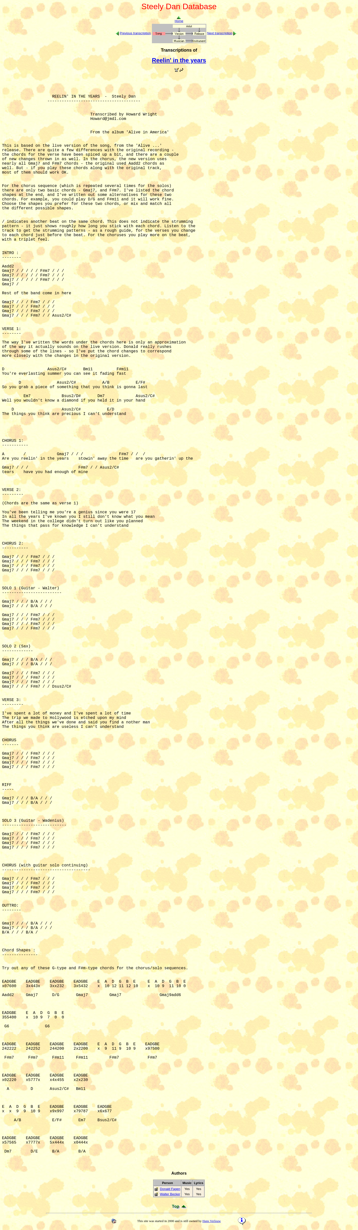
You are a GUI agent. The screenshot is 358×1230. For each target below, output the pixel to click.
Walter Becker (170, 1194)
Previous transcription (135, 33)
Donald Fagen (170, 1189)
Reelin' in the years (179, 60)
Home (179, 19)
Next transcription (219, 33)
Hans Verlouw (211, 1221)
